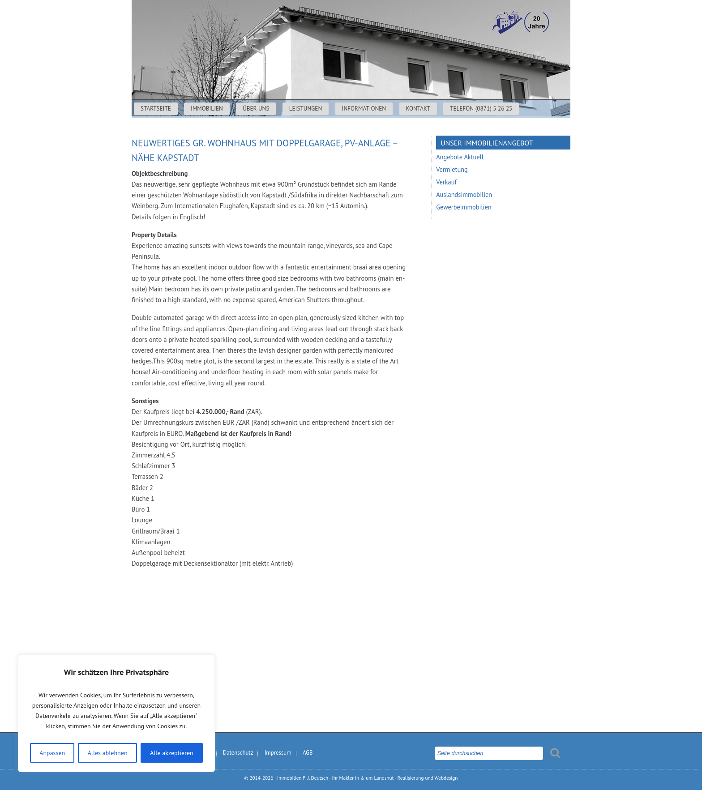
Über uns (256, 108)
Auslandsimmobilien (464, 194)
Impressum (278, 752)
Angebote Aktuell (460, 157)
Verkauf (446, 182)
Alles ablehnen (108, 753)
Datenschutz (238, 752)
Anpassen (52, 753)
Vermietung (452, 169)
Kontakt (418, 108)
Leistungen (305, 108)
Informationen (364, 108)
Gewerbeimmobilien (463, 207)
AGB (307, 752)
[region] (116, 713)
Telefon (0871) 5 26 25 (481, 108)
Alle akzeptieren (171, 753)
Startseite (156, 108)
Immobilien (207, 108)
